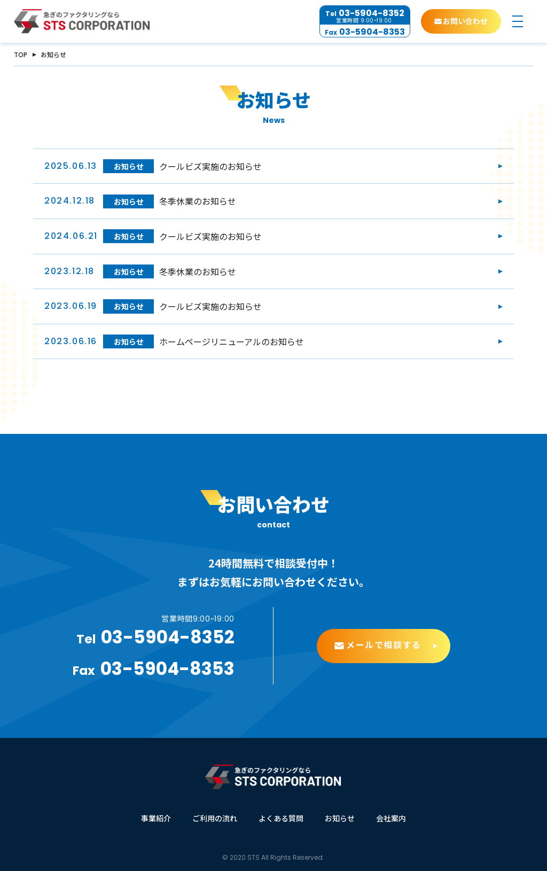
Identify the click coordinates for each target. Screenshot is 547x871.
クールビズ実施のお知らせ (210, 166)
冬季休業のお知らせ (197, 201)
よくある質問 (281, 818)
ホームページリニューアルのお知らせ (231, 341)
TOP (20, 54)
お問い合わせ (465, 21)
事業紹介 (156, 818)
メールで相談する (383, 649)
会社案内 (391, 818)
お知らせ (129, 166)
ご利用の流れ (214, 818)
